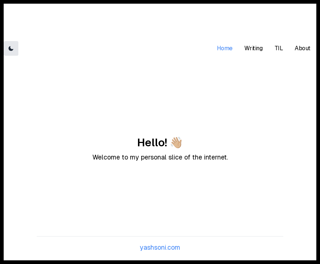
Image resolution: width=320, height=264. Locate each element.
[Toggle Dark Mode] (11, 48)
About (302, 48)
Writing (253, 48)
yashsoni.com (160, 247)
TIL (278, 48)
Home (225, 48)
